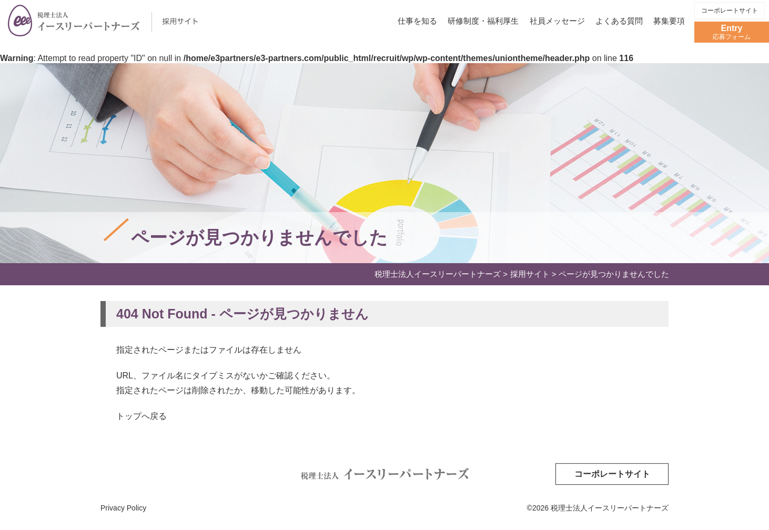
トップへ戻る (141, 416)
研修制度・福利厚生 (483, 20)
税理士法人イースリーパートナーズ (438, 273)
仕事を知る (417, 20)
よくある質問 (619, 20)
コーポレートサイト (729, 10)
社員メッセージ (557, 20)
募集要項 (669, 20)
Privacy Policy (123, 508)
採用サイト (530, 273)
